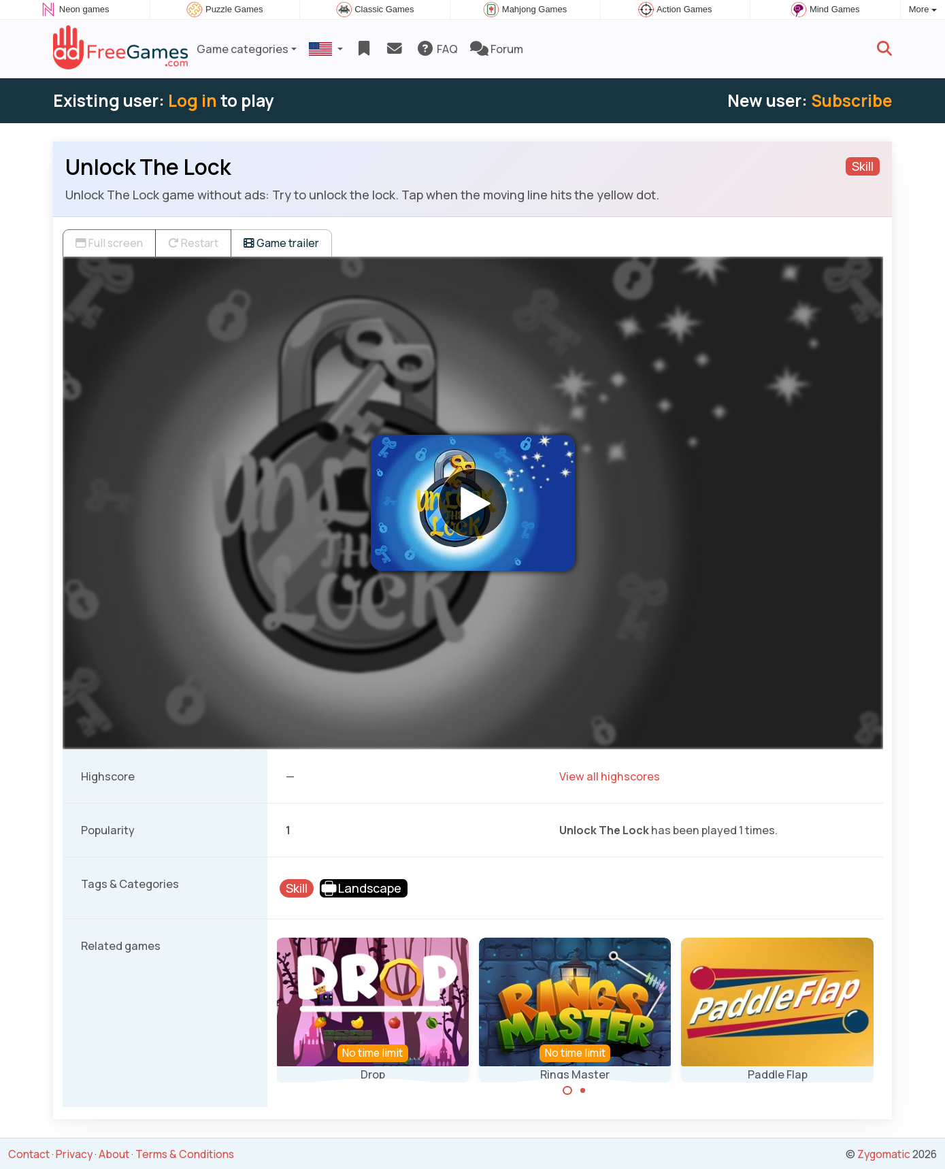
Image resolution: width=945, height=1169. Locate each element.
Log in (192, 100)
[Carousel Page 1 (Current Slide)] (567, 1091)
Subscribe (851, 100)
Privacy (74, 1154)
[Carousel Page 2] (583, 1091)
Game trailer (281, 242)
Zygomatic (883, 1154)
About (114, 1154)
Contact (29, 1154)
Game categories (242, 49)
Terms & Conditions (184, 1154)
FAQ (437, 49)
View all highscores (609, 776)
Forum (496, 49)
